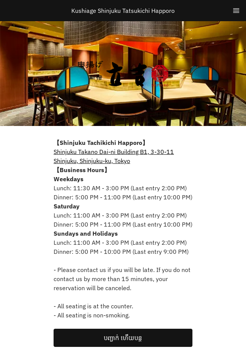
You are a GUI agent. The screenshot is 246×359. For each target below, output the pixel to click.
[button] (123, 338)
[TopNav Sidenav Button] (236, 10)
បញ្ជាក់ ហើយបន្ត (123, 338)
